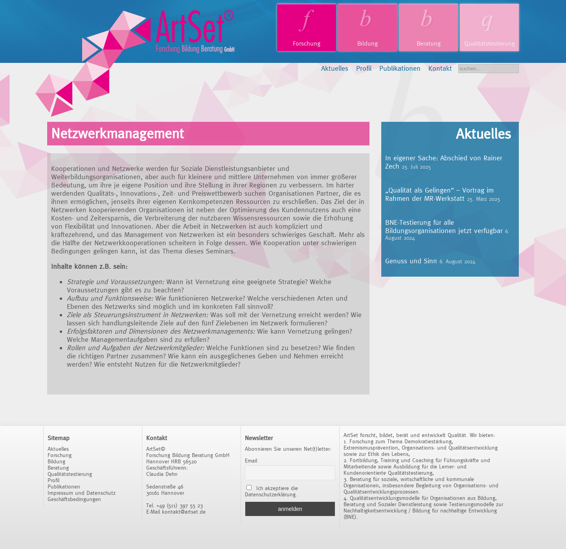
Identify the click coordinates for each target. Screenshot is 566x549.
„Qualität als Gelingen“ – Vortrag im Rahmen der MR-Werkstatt (439, 194)
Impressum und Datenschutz (82, 493)
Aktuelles (334, 68)
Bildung (367, 43)
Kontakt (440, 68)
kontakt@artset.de (184, 512)
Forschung (306, 43)
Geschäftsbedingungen (74, 499)
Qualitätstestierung (489, 43)
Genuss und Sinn (411, 261)
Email (251, 460)
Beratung (429, 43)
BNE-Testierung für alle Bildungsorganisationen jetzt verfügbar (444, 226)
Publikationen (400, 68)
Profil (363, 68)
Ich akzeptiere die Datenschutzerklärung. (271, 491)
